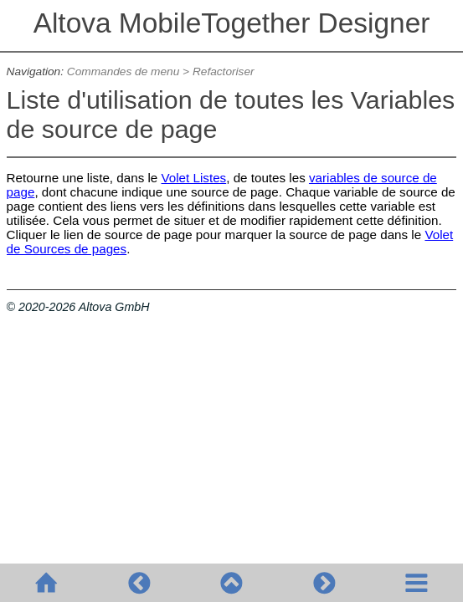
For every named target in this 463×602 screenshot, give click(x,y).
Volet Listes (194, 178)
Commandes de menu (123, 71)
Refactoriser (224, 71)
